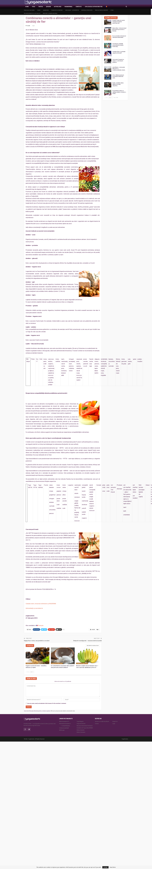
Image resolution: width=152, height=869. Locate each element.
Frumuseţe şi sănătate (57, 10)
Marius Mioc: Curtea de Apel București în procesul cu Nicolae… (119, 29)
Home (27, 6)
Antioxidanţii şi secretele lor (34, 608)
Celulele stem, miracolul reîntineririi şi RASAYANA (41, 603)
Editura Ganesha (80, 730)
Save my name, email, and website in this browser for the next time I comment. (46, 703)
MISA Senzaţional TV (64, 721)
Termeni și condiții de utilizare (102, 721)
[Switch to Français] (39, 625)
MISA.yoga (61, 730)
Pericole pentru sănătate (101, 10)
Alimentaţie (46, 10)
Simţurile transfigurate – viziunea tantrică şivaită (87, 640)
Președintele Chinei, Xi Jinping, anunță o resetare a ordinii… (119, 92)
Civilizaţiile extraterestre (94, 6)
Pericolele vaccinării (29, 10)
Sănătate (79, 6)
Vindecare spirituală (64, 727)
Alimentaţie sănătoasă (31, 663)
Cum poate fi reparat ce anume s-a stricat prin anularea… (118, 61)
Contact (97, 723)
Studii (112, 10)
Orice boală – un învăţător (72, 10)
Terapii (38, 10)
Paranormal (68, 6)
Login (113, 723)
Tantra (40, 6)
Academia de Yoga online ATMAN (85, 727)
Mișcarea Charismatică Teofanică (84, 725)
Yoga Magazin (80, 721)
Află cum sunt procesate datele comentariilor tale (63, 711)
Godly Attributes (66, 725)
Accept (105, 867)
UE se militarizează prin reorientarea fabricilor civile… (118, 76)
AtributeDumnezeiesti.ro (65, 723)
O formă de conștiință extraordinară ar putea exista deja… (117, 45)
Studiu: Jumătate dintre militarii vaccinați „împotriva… (118, 84)
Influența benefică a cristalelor (32, 13)
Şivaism (48, 6)
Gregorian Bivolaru (81, 723)
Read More (113, 867)
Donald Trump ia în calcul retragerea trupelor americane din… (118, 22)
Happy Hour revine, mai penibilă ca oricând (36, 640)
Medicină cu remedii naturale (50, 13)
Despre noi (115, 721)
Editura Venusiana (81, 732)
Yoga (33, 6)
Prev (27, 672)
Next (32, 672)
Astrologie (57, 6)
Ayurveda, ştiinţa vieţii (86, 10)
